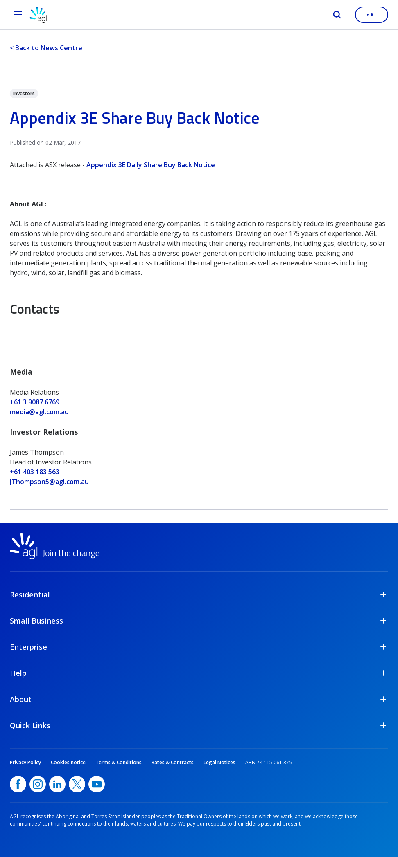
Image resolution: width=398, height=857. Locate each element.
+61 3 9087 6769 (34, 401)
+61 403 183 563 (34, 471)
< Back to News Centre (46, 47)
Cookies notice (68, 762)
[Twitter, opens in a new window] (77, 784)
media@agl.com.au (39, 411)
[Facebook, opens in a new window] (18, 784)
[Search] (337, 15)
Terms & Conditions (118, 762)
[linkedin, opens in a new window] (57, 784)
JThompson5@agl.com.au (49, 481)
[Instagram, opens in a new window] (37, 784)
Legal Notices (219, 762)
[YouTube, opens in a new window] (96, 784)
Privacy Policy (25, 762)
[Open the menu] (18, 15)
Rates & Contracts (173, 762)
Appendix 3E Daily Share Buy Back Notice (151, 164)
